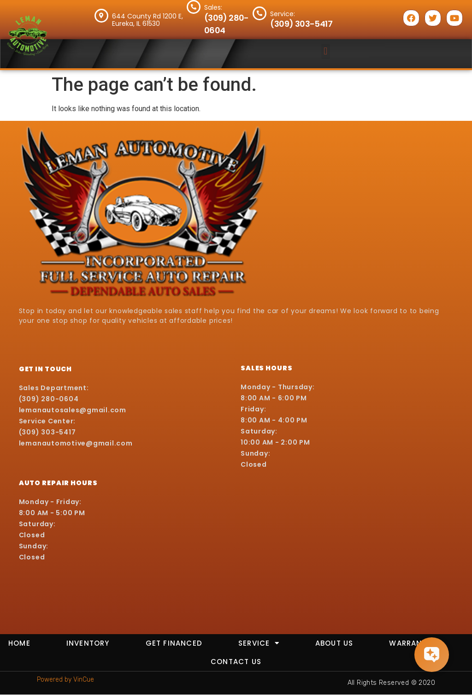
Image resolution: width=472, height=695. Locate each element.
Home (19, 643)
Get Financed (174, 643)
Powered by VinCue (65, 679)
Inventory (88, 643)
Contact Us (236, 661)
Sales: (213, 7)
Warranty (410, 643)
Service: (282, 13)
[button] (325, 51)
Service (258, 643)
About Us (334, 643)
